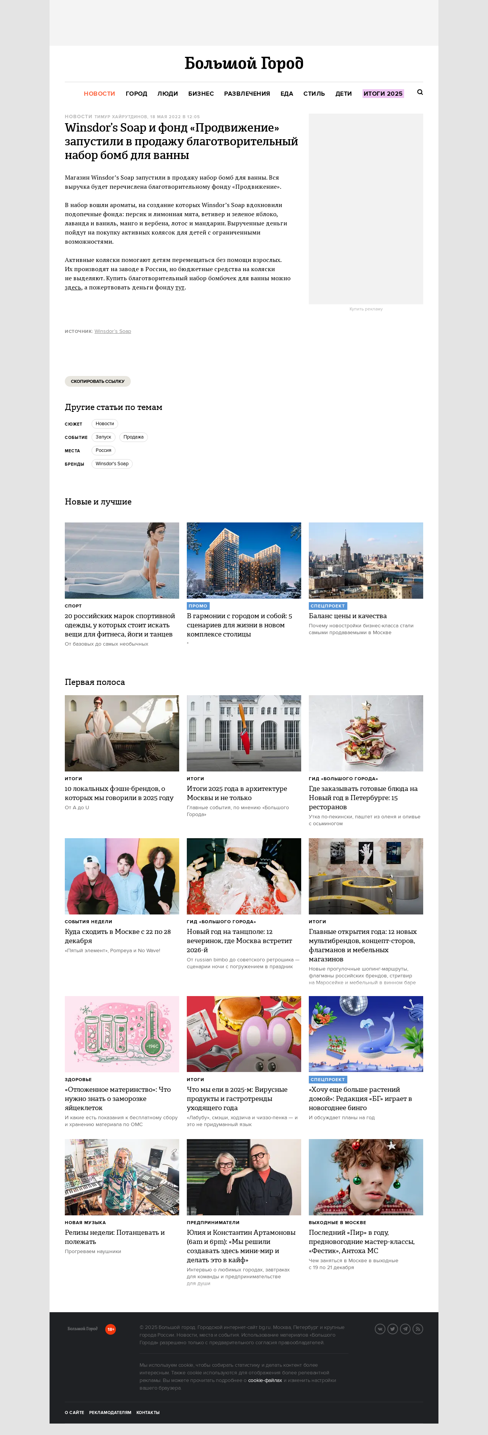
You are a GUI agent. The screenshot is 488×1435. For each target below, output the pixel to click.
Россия (103, 450)
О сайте (74, 1413)
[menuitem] (100, 94)
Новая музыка (85, 1223)
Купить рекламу (366, 309)
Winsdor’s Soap (113, 331)
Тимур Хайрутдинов (121, 117)
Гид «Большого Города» (343, 779)
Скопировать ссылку (98, 381)
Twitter (397, 1328)
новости (105, 424)
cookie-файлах (265, 1380)
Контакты (148, 1413)
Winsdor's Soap (112, 464)
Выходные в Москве (337, 1223)
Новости (78, 117)
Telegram (410, 1328)
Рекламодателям (110, 1413)
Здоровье (78, 1080)
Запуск (103, 437)
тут (180, 287)
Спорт (73, 606)
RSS (422, 1328)
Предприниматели (213, 1223)
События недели (88, 922)
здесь (73, 287)
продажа (134, 437)
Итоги (73, 779)
